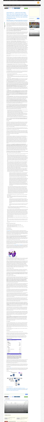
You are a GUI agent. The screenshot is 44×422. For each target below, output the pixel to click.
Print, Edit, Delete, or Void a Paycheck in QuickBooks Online (14, 413)
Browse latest (15, 399)
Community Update (16, 247)
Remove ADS (26, 8)
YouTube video (21, 247)
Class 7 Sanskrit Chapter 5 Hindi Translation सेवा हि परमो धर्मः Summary (34, 25)
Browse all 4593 (18, 399)
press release (8, 233)
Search (38, 18)
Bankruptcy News (11, 389)
